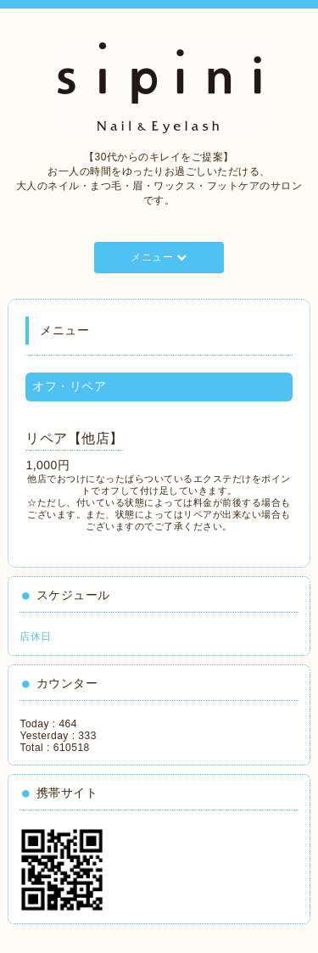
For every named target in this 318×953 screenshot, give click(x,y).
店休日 (36, 636)
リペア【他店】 (74, 438)
